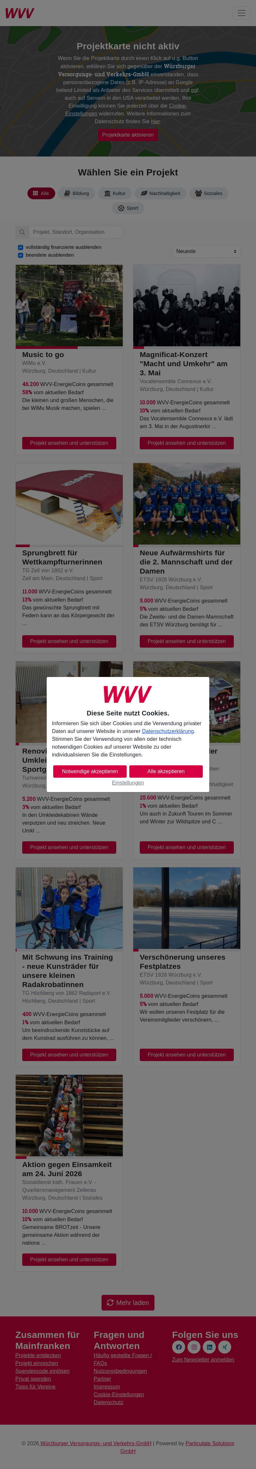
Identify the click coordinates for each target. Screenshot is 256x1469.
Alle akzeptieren (166, 771)
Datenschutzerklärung (168, 731)
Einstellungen (128, 783)
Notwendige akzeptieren (90, 771)
